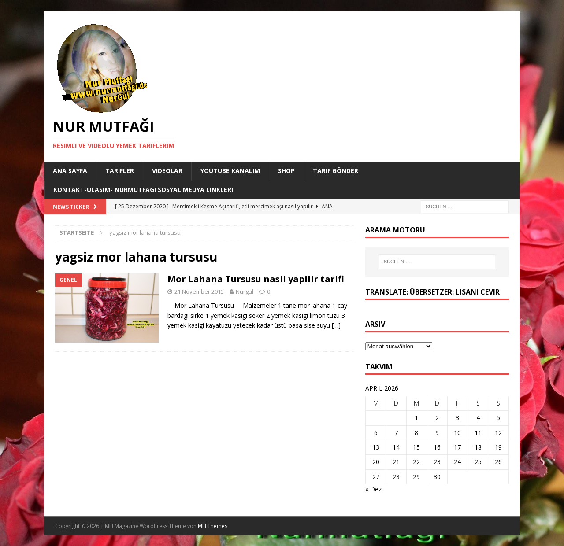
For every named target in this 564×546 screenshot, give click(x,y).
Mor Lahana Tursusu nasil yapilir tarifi (255, 279)
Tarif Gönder (335, 170)
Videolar (167, 170)
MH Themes (212, 526)
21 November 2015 (199, 291)
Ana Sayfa (70, 170)
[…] (336, 325)
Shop (286, 170)
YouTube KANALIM (230, 170)
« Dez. (374, 489)
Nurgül (244, 291)
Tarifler (119, 170)
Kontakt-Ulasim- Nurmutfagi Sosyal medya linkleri (143, 189)
